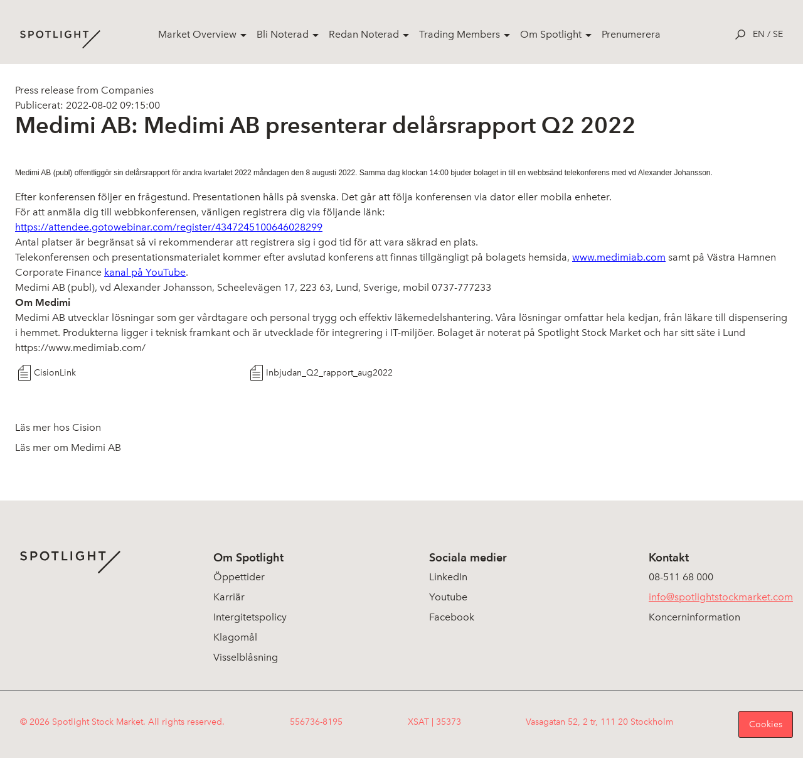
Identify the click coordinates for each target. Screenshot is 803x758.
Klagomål (235, 637)
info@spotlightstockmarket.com (721, 597)
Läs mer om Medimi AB (68, 447)
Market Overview (197, 34)
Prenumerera (631, 34)
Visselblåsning (245, 657)
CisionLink (55, 372)
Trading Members (459, 34)
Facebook (451, 617)
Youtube (448, 597)
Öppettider (239, 577)
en (759, 34)
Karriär (229, 597)
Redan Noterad (364, 34)
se (778, 34)
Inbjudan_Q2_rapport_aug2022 (329, 372)
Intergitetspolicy (250, 617)
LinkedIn (448, 577)
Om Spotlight (551, 34)
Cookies (765, 724)
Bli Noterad (283, 34)
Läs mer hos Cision (58, 427)
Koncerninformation (694, 617)
